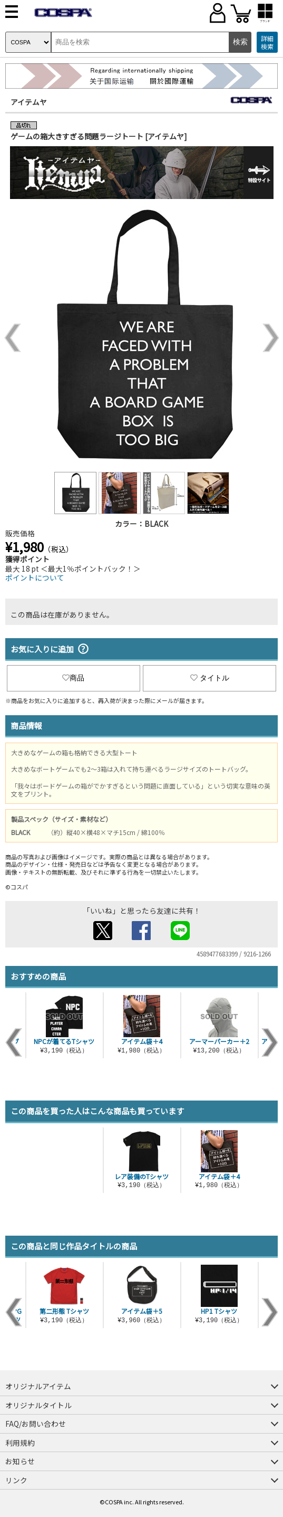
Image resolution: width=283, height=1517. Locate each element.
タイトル (209, 678)
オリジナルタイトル (38, 1405)
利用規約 (20, 1442)
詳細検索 (267, 42)
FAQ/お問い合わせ (35, 1423)
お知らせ (20, 1461)
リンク (16, 1480)
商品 (73, 678)
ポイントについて (34, 577)
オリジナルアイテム (38, 1386)
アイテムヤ (29, 102)
